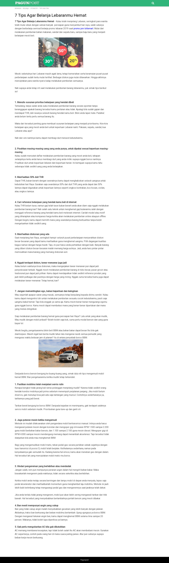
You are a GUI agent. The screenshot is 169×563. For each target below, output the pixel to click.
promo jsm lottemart (83, 28)
